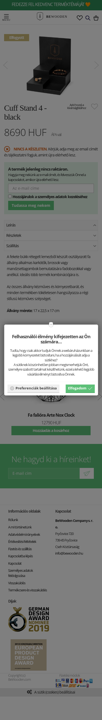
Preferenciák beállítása (33, 388)
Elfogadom (80, 388)
